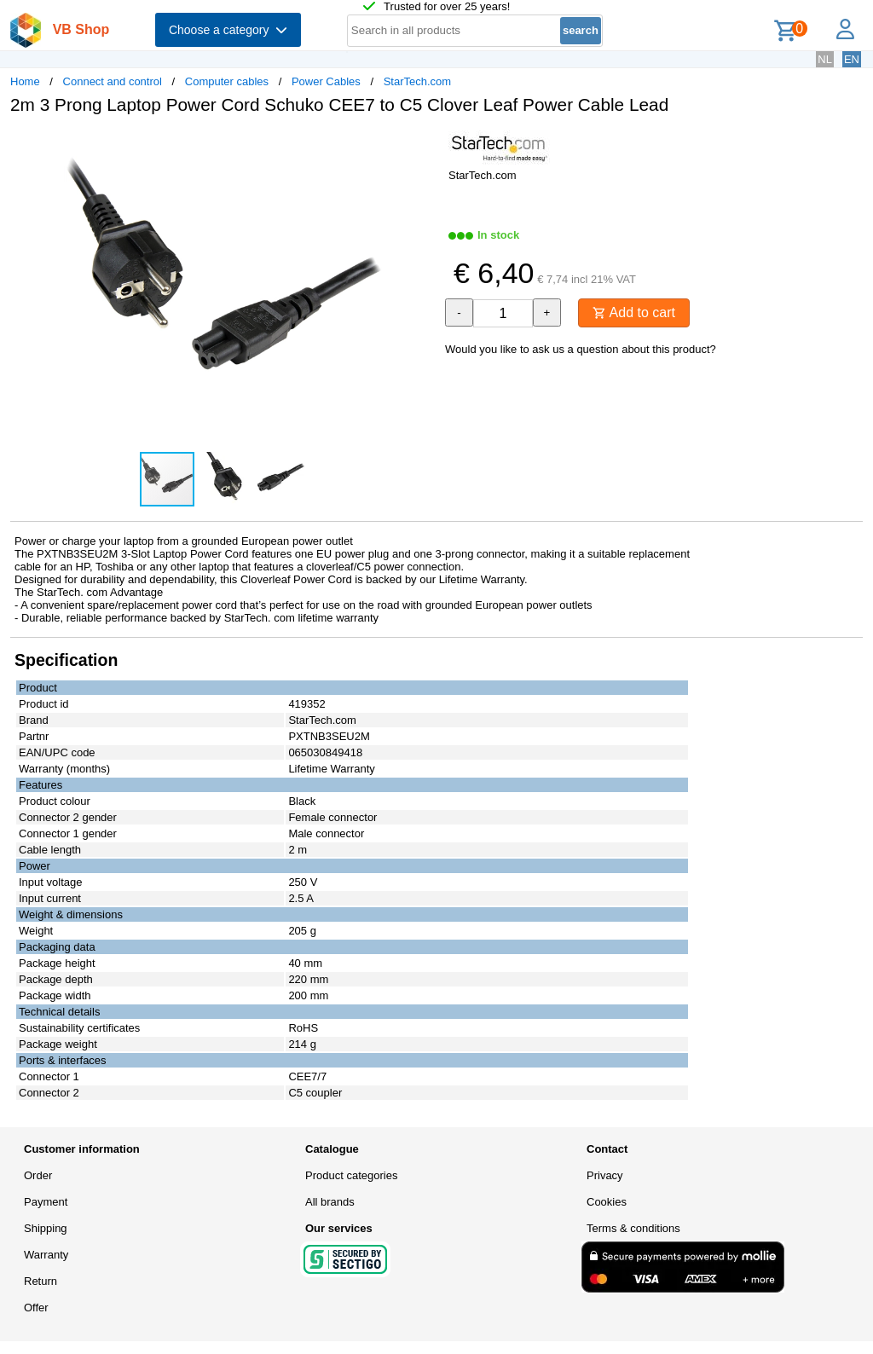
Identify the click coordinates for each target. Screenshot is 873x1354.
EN (851, 59)
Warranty (46, 1254)
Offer (36, 1307)
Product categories (351, 1175)
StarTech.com (417, 81)
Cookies (607, 1201)
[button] (421, 145)
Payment (45, 1201)
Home (25, 81)
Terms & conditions (633, 1228)
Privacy (605, 1175)
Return (40, 1281)
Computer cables (227, 81)
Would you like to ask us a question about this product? (580, 349)
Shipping (45, 1228)
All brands (330, 1201)
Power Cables (326, 81)
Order (38, 1175)
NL (825, 59)
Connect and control (112, 81)
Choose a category (228, 30)
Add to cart (634, 312)
